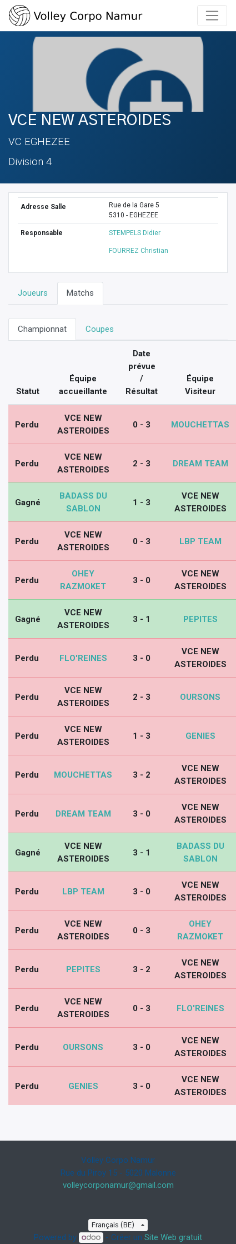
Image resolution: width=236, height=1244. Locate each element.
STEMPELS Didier (134, 233)
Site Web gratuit (173, 1237)
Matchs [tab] (80, 293)
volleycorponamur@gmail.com (118, 1185)
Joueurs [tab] (33, 293)
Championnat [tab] (42, 329)
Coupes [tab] (100, 329)
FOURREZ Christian (138, 251)
